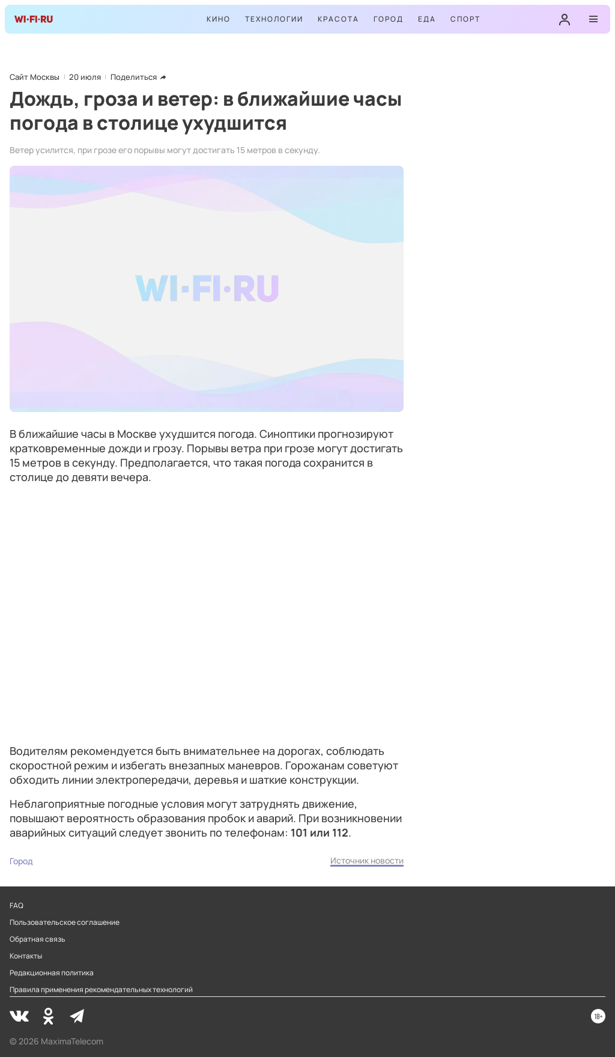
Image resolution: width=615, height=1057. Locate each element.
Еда (427, 19)
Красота (338, 19)
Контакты (26, 956)
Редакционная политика (52, 973)
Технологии (274, 19)
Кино (219, 19)
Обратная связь (37, 939)
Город (389, 19)
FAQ (16, 905)
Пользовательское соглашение (65, 922)
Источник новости (367, 860)
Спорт (465, 19)
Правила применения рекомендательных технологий (101, 990)
